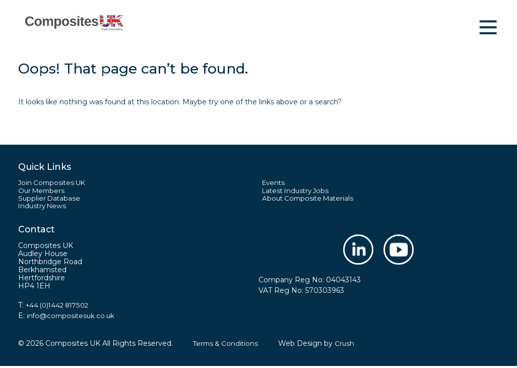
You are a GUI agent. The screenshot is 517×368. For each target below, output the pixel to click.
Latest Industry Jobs (298, 192)
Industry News (44, 208)
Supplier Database (50, 200)
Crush (348, 345)
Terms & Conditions (227, 345)
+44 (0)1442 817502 (60, 307)
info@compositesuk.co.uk (72, 317)
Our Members (43, 192)
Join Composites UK (53, 183)
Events (274, 183)
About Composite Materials (310, 200)
